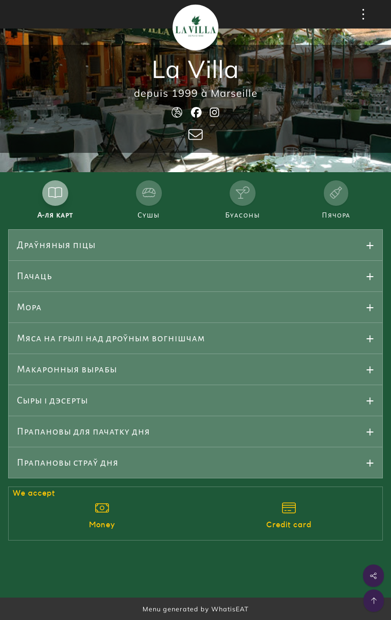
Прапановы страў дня (68, 462)
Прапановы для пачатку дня (83, 431)
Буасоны (242, 215)
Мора (29, 307)
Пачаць (34, 276)
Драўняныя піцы (56, 245)
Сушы (148, 215)
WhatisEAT (230, 609)
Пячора (336, 215)
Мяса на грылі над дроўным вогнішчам (111, 338)
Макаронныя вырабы (67, 369)
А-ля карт (55, 215)
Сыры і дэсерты (52, 400)
